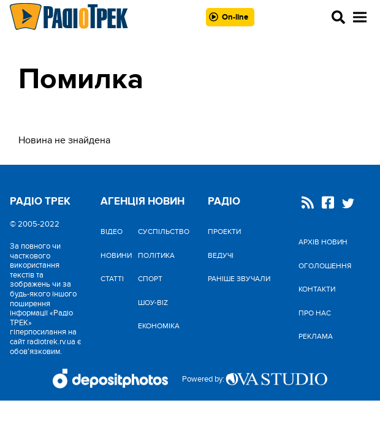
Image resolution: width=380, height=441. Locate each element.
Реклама (315, 336)
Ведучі (221, 255)
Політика (156, 255)
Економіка (159, 326)
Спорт (150, 278)
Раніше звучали (239, 278)
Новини (116, 255)
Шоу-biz (153, 302)
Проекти (224, 231)
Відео (112, 231)
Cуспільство (163, 231)
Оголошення (324, 266)
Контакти (316, 289)
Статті (112, 278)
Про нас (314, 313)
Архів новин (323, 242)
